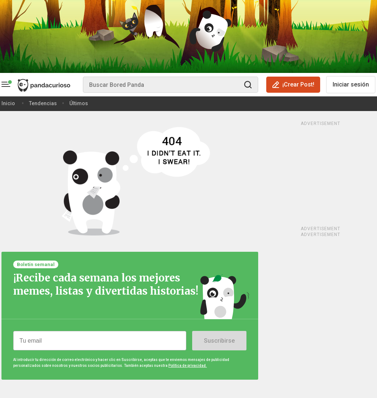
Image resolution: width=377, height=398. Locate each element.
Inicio (8, 103)
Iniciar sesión (351, 84)
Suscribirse (219, 340)
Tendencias (43, 103)
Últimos (78, 103)
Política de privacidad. (187, 366)
